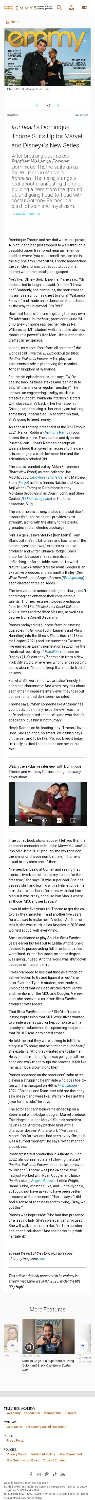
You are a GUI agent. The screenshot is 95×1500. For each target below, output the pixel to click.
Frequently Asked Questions (46, 1427)
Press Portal (15, 1440)
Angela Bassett (43, 1181)
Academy (14, 1413)
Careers (71, 1413)
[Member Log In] (71, 8)
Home (12, 22)
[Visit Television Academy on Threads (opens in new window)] (47, 1474)
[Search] (59, 8)
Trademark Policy (42, 1454)
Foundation (32, 1413)
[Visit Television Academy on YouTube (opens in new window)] (62, 1474)
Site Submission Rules (23, 1460)
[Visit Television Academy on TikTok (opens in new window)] (54, 1474)
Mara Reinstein (28, 214)
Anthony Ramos (57, 432)
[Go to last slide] (13, 1346)
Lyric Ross (38, 477)
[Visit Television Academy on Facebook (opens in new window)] (31, 1474)
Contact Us (15, 1427)
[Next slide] (82, 1346)
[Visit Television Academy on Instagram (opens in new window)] (39, 1474)
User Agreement (70, 1454)
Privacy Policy (17, 1454)
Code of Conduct (55, 1460)
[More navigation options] (84, 8)
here (42, 1259)
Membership (53, 1413)
